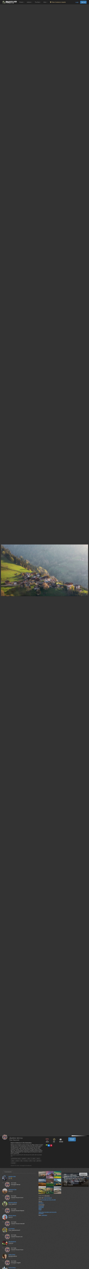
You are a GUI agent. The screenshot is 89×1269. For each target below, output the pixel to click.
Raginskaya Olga (12, 1189)
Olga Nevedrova (12, 1241)
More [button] (45, 2)
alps (21, 1160)
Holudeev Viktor (12, 1176)
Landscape (41, 1207)
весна (38, 1158)
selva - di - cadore (31, 1158)
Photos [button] (21, 2)
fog (34, 1160)
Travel (40, 1209)
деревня (24, 1158)
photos (47, 1195)
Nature (40, 1208)
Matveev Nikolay (12, 1215)
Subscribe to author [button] (72, 1139)
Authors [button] (29, 2)
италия (17, 1160)
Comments (8, 1172)
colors (30, 1160)
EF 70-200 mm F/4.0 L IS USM (48, 1199)
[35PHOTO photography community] (9, 2)
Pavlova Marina (12, 1267)
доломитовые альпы (16, 1158)
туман (12, 1160)
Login (76, 2)
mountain (13, 1163)
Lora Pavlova (11, 1228)
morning (26, 1160)
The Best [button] (38, 2)
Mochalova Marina (12, 1202)
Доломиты (41, 1203)
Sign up (83, 2)
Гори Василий (14, 1140)
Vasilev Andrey (11, 1254)
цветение (39, 1160)
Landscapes (44, 1215)
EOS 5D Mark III (48, 1197)
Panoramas (41, 1206)
